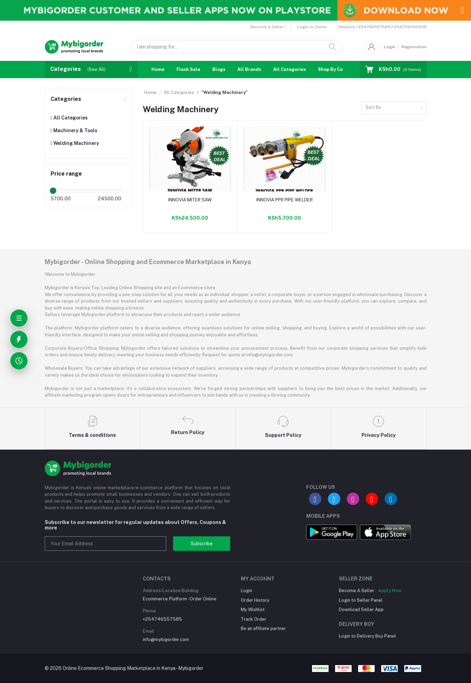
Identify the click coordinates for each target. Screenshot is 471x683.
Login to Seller (312, 26)
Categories (66, 99)
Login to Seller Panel (361, 600)
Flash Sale (188, 69)
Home (157, 69)
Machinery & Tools (74, 130)
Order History (255, 600)
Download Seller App (361, 609)
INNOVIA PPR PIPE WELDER (284, 199)
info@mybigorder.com (166, 639)
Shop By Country (336, 69)
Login (389, 46)
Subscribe (202, 543)
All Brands (249, 69)
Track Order (253, 619)
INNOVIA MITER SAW (190, 199)
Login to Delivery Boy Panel (367, 636)
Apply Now (390, 590)
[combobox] (394, 108)
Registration (414, 46)
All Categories (289, 69)
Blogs (218, 69)
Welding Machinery (75, 143)
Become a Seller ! (268, 26)
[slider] (53, 190)
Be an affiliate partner (263, 628)
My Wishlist (253, 609)
